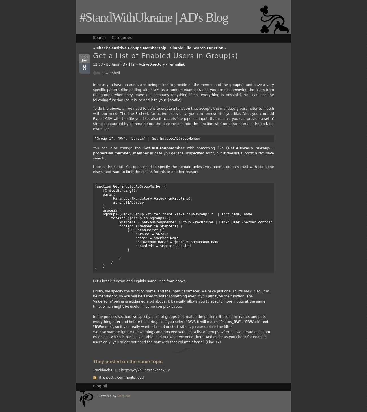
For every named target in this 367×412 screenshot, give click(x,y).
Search (99, 38)
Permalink (176, 64)
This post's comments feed (121, 377)
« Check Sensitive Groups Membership (129, 48)
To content (242, 2)
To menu (261, 2)
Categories (122, 38)
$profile (173, 100)
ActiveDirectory (152, 64)
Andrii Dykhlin (123, 64)
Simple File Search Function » (198, 48)
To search (280, 2)
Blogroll (100, 386)
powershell (111, 73)
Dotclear (123, 396)
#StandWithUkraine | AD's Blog (153, 17)
